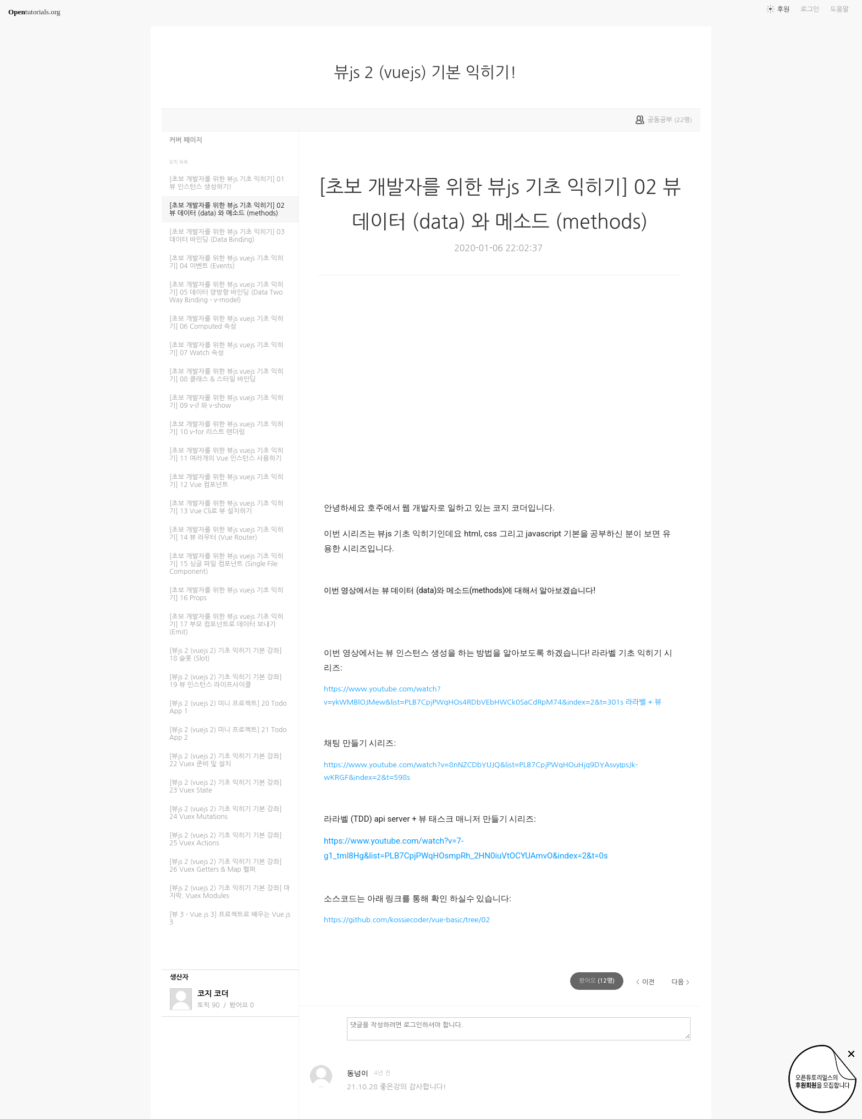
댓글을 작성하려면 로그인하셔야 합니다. (518, 1028)
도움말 (839, 9)
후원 (783, 9)
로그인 (809, 9)
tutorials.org (34, 12)
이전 (648, 982)
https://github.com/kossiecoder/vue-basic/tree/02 (407, 919)
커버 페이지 (185, 140)
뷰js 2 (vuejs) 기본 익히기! (429, 72)
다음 (677, 982)
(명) (597, 981)
